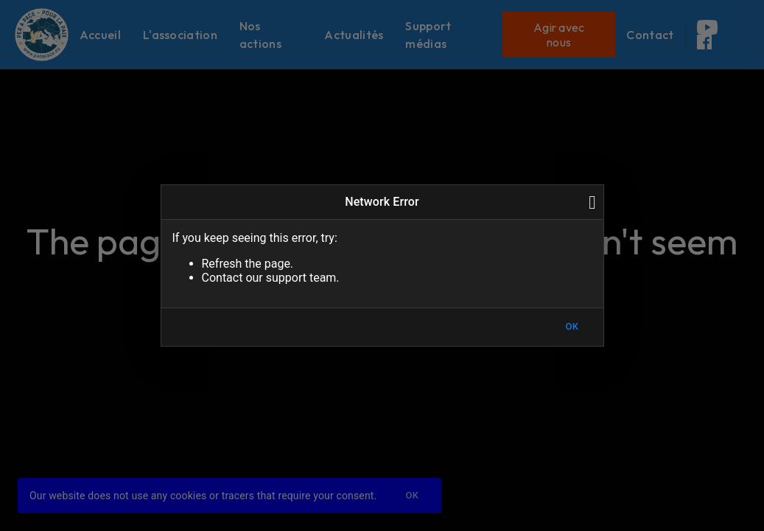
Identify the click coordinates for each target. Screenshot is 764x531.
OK (572, 327)
